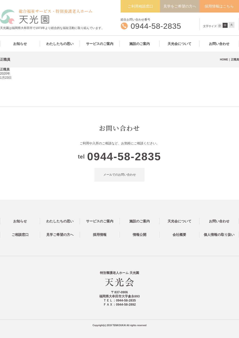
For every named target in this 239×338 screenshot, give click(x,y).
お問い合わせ (219, 44)
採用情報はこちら (219, 6)
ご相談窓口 (20, 235)
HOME (224, 59)
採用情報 (100, 235)
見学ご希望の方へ (60, 235)
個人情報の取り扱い (219, 235)
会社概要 (179, 235)
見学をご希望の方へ (179, 6)
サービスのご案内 (99, 44)
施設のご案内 (139, 44)
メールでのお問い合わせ (119, 174)
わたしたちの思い (60, 44)
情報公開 (139, 235)
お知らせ (20, 44)
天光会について (179, 44)
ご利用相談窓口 (140, 6)
